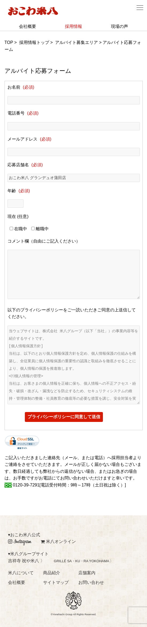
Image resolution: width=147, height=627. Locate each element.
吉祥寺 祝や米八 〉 (26, 560)
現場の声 (119, 26)
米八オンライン (58, 541)
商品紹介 (51, 573)
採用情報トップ (34, 42)
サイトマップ (56, 582)
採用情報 (73, 26)
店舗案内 (86, 573)
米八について (21, 573)
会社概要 (27, 26)
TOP (9, 42)
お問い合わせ (91, 582)
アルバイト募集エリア (76, 42)
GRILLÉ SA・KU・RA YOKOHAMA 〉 (83, 561)
